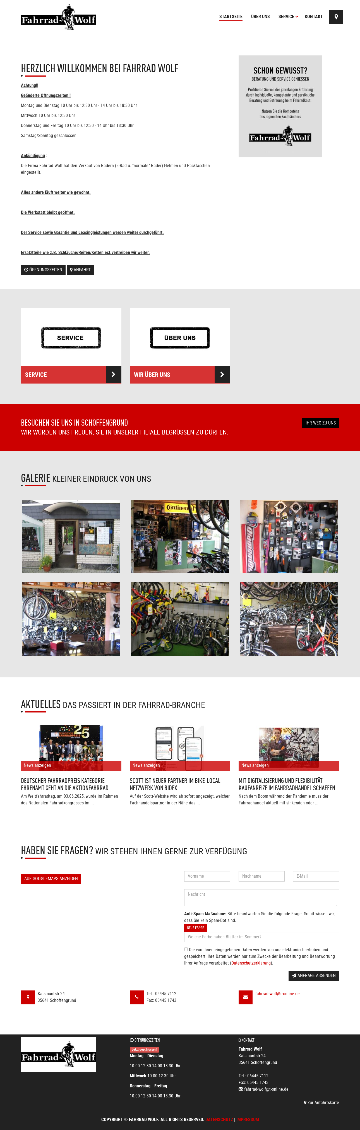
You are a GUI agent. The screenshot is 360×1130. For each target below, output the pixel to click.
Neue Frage (195, 928)
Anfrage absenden (314, 975)
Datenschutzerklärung (251, 963)
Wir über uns (182, 374)
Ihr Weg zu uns (321, 423)
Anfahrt (80, 269)
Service (288, 16)
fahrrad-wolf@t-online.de (277, 993)
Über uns (260, 16)
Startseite (231, 16)
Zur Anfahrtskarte (321, 1102)
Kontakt (314, 16)
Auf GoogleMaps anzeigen (51, 878)
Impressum (247, 1119)
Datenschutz (219, 1119)
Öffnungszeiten (43, 269)
